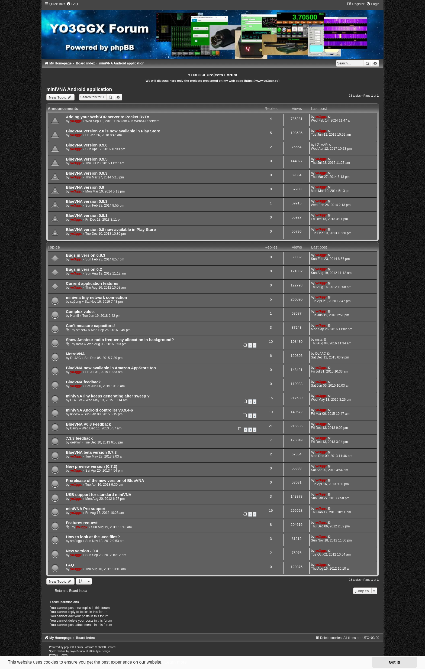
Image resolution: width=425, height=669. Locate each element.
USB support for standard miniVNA (98, 494)
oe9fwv (75, 442)
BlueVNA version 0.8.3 (87, 201)
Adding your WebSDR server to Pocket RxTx (107, 117)
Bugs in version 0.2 (84, 269)
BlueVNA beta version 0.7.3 (91, 452)
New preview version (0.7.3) (91, 466)
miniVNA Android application (79, 89)
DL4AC (75, 358)
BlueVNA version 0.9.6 (87, 145)
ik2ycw (75, 414)
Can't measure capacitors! (90, 326)
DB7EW (76, 400)
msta (79, 344)
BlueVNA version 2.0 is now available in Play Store (113, 131)
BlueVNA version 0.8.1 (87, 215)
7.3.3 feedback (79, 438)
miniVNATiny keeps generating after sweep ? (108, 396)
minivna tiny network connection (96, 297)
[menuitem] (72, 4)
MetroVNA (75, 354)
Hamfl (74, 316)
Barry (74, 428)
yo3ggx (76, 121)
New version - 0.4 (82, 551)
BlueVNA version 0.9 (85, 187)
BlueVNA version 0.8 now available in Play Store (111, 229)
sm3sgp (76, 541)
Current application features (92, 283)
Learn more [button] (176, 662)
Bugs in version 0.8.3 (85, 255)
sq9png (75, 302)
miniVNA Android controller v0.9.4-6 (99, 410)
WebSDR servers (146, 121)
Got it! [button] (394, 662)
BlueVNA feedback (83, 382)
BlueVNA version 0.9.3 (87, 173)
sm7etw (81, 330)
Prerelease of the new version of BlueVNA (105, 480)
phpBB (68, 647)
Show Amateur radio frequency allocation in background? (120, 340)
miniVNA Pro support (85, 509)
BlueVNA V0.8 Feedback (88, 424)
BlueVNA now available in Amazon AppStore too (111, 368)
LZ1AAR (321, 145)
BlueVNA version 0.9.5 (87, 159)
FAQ (70, 565)
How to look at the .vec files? (93, 537)
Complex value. (80, 311)
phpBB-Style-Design (97, 651)
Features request (82, 523)
